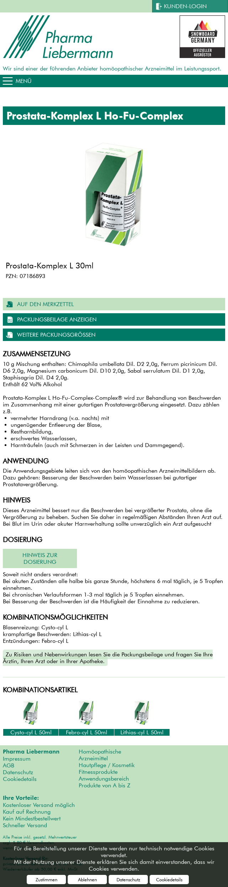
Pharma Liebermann (31, 751)
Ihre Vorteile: (21, 798)
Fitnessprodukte (98, 771)
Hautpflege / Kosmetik (107, 765)
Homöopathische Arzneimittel (100, 755)
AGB (8, 765)
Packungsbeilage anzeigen (57, 319)
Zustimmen (46, 879)
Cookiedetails (20, 779)
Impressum (17, 758)
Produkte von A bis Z (104, 785)
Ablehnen (87, 879)
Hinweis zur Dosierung (39, 558)
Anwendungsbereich (104, 778)
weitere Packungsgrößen (56, 334)
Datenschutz (18, 772)
